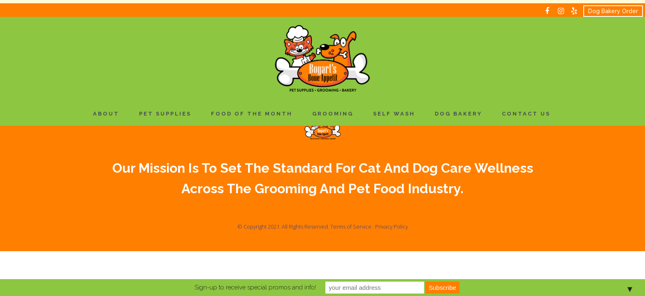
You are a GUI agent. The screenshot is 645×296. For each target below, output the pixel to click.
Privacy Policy (391, 226)
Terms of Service (350, 226)
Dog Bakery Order (613, 11)
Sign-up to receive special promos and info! (255, 287)
